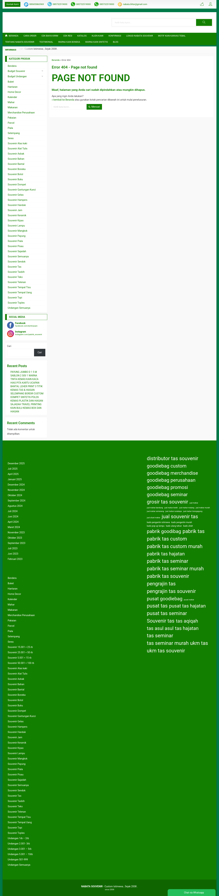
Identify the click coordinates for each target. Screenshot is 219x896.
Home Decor (14, 92)
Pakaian (12, 117)
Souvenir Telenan (17, 282)
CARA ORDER (29, 35)
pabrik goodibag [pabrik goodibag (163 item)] (164, 531)
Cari (9, 346)
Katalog (82, 35)
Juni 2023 (13, 553)
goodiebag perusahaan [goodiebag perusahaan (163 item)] (171, 480)
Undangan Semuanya (19, 307)
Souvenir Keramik (17, 215)
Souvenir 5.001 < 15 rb (19, 657)
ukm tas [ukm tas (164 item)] (199, 643)
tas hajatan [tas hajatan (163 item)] (187, 628)
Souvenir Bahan (16, 158)
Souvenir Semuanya (18, 256)
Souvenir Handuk (17, 205)
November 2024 (16, 490)
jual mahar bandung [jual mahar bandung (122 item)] (155, 508)
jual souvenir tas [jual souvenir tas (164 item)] (180, 516)
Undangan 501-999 (18, 859)
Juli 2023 (12, 548)
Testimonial (46, 42)
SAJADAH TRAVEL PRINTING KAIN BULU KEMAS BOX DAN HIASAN (26, 408)
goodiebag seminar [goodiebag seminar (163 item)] (167, 494)
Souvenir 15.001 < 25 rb (20, 647)
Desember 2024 (16, 484)
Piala (10, 128)
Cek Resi (67, 35)
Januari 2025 (15, 479)
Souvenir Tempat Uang (20, 292)
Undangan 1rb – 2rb (18, 838)
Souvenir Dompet (17, 184)
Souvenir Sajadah (17, 251)
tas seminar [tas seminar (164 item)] (160, 636)
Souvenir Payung (16, 236)
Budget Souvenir (16, 71)
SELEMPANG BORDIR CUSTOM (26, 393)
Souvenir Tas (14, 266)
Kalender (12, 97)
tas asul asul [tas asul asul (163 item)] (160, 628)
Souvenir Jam (15, 210)
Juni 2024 (13, 516)
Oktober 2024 (15, 495)
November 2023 (16, 532)
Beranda (11, 35)
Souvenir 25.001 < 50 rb (20, 652)
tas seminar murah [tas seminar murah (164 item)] (168, 643)
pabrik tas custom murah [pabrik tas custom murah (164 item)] (174, 546)
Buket (11, 81)
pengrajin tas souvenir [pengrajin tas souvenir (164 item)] (171, 591)
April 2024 (13, 521)
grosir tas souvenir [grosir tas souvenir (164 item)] (167, 502)
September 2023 (16, 543)
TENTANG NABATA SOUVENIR (19, 42)
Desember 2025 (16, 463)
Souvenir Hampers (17, 200)
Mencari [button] (94, 106)
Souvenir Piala (15, 241)
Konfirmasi (114, 35)
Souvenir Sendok (16, 261)
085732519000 (60, 4)
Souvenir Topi (15, 297)
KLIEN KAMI (97, 35)
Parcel (11, 122)
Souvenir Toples (16, 302)
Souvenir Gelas (16, 194)
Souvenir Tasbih (16, 272)
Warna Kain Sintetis (96, 42)
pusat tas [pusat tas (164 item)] (157, 606)
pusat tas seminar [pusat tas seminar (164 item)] (167, 613)
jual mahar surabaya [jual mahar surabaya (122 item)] (173, 511)
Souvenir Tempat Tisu (19, 287)
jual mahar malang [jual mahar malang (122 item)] (186, 508)
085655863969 (36, 4)
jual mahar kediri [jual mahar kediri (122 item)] (171, 508)
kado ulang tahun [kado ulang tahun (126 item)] (174, 526)
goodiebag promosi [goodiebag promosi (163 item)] (167, 487)
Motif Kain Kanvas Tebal (172, 35)
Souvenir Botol (15, 174)
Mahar (11, 102)
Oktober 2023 (15, 537)
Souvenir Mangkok (17, 230)
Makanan (13, 107)
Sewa (11, 138)
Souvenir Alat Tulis (17, 148)
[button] (205, 22)
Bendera (12, 66)
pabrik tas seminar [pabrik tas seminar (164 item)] (167, 561)
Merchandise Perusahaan (21, 112)
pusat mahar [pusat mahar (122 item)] (189, 600)
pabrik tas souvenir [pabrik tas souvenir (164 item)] (168, 576)
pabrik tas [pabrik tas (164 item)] (194, 531)
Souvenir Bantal (16, 164)
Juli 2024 (12, 511)
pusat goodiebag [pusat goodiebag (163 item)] (164, 599)
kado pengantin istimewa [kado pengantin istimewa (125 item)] (158, 522)
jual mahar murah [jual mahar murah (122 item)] (203, 508)
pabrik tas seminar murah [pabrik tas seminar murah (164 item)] (175, 569)
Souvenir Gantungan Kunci (22, 189)
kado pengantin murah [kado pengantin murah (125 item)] (181, 522)
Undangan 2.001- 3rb (19, 843)
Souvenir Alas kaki (17, 143)
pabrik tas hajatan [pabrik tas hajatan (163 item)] (166, 554)
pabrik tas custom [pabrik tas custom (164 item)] (167, 539)
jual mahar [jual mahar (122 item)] (194, 503)
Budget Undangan (17, 76)
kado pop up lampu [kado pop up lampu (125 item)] (155, 526)
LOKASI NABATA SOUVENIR (139, 35)
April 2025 (13, 474)
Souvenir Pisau (15, 246)
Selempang (14, 133)
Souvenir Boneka (16, 169)
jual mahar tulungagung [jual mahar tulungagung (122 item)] (192, 511)
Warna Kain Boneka (69, 42)
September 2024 (16, 500)
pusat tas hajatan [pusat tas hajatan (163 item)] (187, 606)
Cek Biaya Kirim (50, 35)
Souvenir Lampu (16, 225)
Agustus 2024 (15, 506)
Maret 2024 (14, 527)
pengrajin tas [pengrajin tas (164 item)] (161, 584)
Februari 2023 (15, 559)
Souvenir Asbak (16, 153)
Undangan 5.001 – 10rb (20, 854)
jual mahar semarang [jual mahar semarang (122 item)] (155, 511)
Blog (115, 42)
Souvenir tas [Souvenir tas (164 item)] (160, 621)
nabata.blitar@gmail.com (135, 4)
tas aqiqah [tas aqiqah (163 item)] (187, 621)
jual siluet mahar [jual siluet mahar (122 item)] (153, 518)
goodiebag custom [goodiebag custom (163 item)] (166, 466)
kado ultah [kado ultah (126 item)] (188, 526)
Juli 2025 (12, 468)
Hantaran (12, 86)
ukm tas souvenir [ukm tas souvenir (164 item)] (166, 651)
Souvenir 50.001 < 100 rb (21, 663)
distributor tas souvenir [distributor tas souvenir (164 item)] (172, 458)
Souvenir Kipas (15, 220)
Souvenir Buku (15, 179)
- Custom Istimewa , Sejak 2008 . (109, 886)
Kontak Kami (13, 4)
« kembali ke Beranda (63, 99)
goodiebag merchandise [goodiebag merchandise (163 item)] (172, 473)
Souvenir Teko (15, 277)
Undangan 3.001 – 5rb (19, 849)
